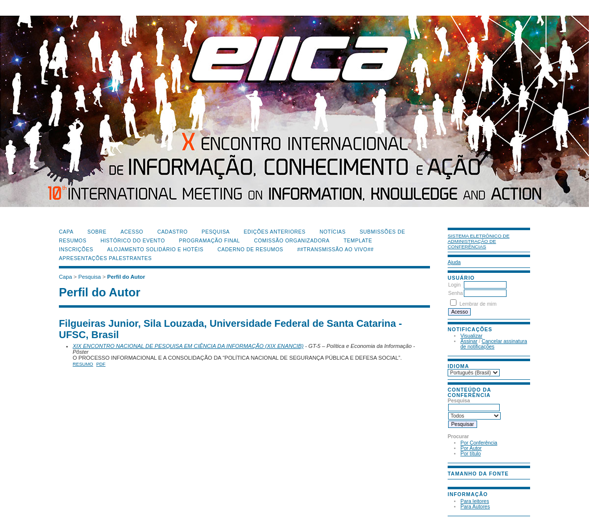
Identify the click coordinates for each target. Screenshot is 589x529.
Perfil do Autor (126, 277)
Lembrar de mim (478, 304)
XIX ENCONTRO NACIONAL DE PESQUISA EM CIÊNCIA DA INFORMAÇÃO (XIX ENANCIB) (188, 346)
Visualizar (471, 336)
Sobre (97, 232)
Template (358, 240)
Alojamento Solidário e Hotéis (155, 249)
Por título (470, 453)
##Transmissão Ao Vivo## (335, 249)
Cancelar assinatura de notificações (493, 344)
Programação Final (209, 240)
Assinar (469, 341)
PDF (101, 364)
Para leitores (474, 501)
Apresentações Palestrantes (105, 258)
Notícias (333, 232)
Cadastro (172, 232)
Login (454, 285)
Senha (455, 293)
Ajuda (454, 262)
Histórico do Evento (133, 240)
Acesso (132, 232)
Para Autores (475, 506)
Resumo (83, 364)
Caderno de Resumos (250, 249)
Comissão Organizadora (291, 240)
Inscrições (76, 249)
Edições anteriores (275, 232)
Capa (66, 232)
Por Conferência (478, 443)
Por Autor (471, 448)
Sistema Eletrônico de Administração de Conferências (478, 241)
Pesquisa (216, 232)
